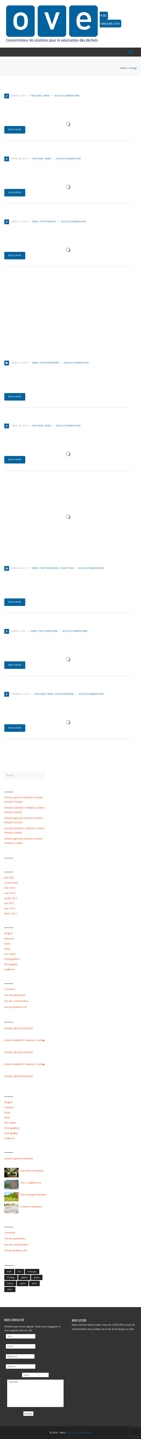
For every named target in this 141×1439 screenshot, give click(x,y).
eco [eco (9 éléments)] (19, 1271)
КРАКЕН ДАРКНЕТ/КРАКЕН (18, 1028)
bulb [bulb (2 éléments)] (9, 1271)
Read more (14, 129)
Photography (48, 221)
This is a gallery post (22, 561)
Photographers (49, 362)
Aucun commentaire (67, 95)
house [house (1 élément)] (10, 1283)
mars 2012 (9, 908)
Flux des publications (15, 995)
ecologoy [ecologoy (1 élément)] (32, 1271)
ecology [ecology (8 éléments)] (11, 1277)
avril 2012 (9, 903)
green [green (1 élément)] (37, 1277)
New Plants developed (22, 624)
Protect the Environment (25, 88)
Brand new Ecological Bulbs (27, 151)
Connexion (9, 989)
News (46, 95)
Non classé (10, 953)
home (7, 943)
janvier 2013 (10, 898)
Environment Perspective (24, 214)
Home (123, 67)
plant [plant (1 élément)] (34, 1283)
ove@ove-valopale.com (103, 23)
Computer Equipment (31, 1206)
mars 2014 (9, 887)
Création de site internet (78, 1432)
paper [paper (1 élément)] (23, 1283)
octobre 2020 (11, 882)
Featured (36, 95)
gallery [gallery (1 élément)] (24, 1277)
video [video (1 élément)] (10, 1289)
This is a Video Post (20, 355)
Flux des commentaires (16, 1001)
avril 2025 (9, 877)
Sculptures (67, 568)
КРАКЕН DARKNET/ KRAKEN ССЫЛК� (24, 1040)
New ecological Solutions (25, 418)
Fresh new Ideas (17, 686)
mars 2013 (9, 893)
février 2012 (10, 913)
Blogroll (8, 933)
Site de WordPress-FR (15, 1007)
